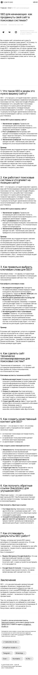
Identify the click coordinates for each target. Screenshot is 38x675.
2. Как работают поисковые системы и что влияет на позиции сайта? (17, 180)
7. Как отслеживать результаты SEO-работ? (15, 534)
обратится (22, 588)
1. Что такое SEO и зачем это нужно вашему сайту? (17, 92)
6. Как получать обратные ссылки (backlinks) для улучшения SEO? (16, 488)
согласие (21, 634)
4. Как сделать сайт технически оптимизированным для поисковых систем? (15, 357)
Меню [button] (35, 2)
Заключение (8, 580)
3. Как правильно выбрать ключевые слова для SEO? (16, 268)
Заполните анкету (8, 622)
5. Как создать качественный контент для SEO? (18, 420)
